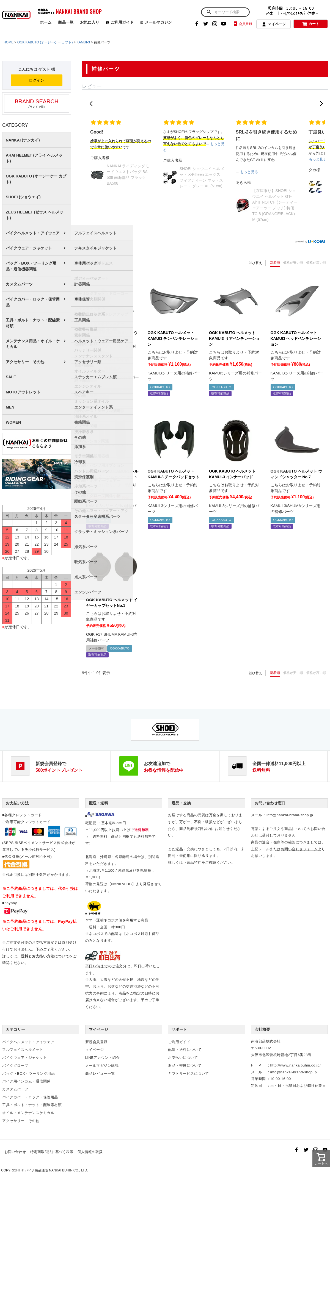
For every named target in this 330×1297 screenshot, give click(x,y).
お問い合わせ (15, 1152)
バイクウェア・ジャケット (29, 248)
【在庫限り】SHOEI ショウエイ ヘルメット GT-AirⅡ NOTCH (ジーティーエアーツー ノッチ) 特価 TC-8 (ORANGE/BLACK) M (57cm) (274, 205)
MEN (10, 407)
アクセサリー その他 (25, 362)
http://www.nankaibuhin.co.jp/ (295, 1065)
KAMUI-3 (83, 42)
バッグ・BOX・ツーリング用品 (28, 1073)
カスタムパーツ (19, 284)
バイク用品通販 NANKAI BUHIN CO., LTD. (56, 1170)
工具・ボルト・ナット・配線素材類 (33, 323)
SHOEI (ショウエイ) (23, 197)
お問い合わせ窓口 (270, 803)
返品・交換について (185, 1065)
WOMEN (13, 422)
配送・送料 (98, 803)
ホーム (45, 22)
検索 (209, 12)
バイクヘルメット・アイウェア (33, 233)
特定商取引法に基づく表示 (51, 1152)
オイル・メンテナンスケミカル (28, 1113)
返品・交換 (181, 803)
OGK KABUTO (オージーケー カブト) (45, 42)
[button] (91, 103)
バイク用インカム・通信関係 (26, 1081)
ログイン (36, 80)
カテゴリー (15, 1029)
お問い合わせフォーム (299, 849)
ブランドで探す (36, 103)
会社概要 (262, 1029)
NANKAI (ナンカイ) (23, 140)
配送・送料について (185, 1050)
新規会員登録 (96, 1042)
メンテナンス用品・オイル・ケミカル (33, 344)
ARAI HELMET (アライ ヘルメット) (34, 158)
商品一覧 (65, 22)
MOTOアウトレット (23, 392)
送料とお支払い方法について (45, 956)
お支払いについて (183, 1058)
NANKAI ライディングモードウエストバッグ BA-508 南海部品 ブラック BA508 (128, 174)
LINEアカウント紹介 (102, 1058)
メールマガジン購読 (102, 1065)
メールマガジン (156, 22)
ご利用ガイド (120, 22)
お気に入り (89, 22)
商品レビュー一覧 (100, 1073)
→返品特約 (192, 862)
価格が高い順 (316, 263)
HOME (8, 42)
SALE (11, 377)
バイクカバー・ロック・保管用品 (33, 302)
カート (310, 24)
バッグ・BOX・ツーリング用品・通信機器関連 (31, 266)
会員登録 (242, 24)
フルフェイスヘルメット (22, 1050)
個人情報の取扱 (90, 1152)
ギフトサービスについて (188, 1073)
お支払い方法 (17, 803)
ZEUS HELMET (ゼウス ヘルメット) (34, 215)
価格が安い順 (293, 263)
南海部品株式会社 (266, 1041)
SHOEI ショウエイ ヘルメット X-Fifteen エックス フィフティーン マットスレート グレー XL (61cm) (202, 177)
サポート (179, 1029)
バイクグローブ (15, 1065)
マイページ (274, 24)
